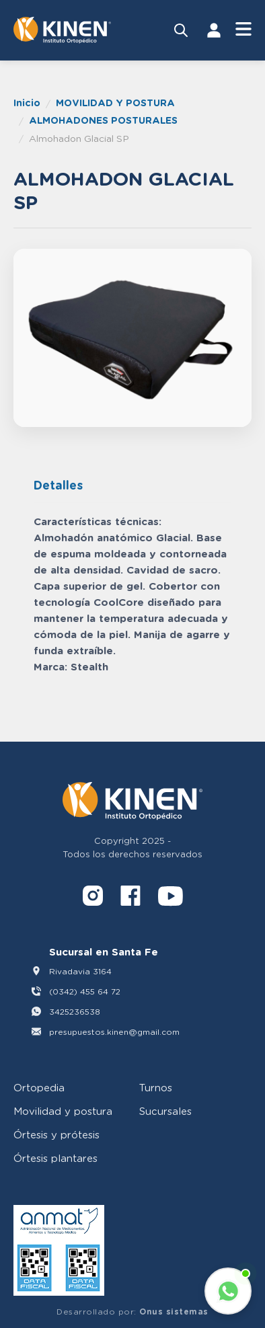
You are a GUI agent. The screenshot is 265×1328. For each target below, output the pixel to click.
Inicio (26, 102)
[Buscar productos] (180, 30)
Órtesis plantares (55, 1158)
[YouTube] (170, 898)
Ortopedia (39, 1087)
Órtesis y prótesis (56, 1134)
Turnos (155, 1087)
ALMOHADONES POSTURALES (103, 120)
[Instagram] (93, 898)
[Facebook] (130, 898)
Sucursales (165, 1111)
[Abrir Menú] (243, 30)
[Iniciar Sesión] (213, 30)
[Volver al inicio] (62, 30)
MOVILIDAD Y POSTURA (115, 102)
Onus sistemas (174, 1311)
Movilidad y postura (62, 1111)
